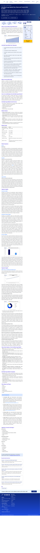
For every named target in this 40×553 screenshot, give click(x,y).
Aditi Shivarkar (7, 15)
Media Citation (13, 504)
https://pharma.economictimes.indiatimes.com (12, 402)
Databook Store (13, 497)
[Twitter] (29, 22)
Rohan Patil (33, 14)
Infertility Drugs (4, 488)
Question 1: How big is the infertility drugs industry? (9, 460)
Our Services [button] (20, 1)
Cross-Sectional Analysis (26, 37)
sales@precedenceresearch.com (15, 455)
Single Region (27, 31)
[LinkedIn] (27, 22)
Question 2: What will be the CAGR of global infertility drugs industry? (12, 464)
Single (25, 27)
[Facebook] (30, 22)
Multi (27, 27)
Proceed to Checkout (28, 41)
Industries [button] (15, 1)
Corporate (30, 27)
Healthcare (4, 5)
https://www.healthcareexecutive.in (10, 410)
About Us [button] (33, 1)
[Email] (24, 23)
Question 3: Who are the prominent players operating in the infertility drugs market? (12, 470)
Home (4, 1)
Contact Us (37, 2)
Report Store (7, 2)
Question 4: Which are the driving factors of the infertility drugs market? (11, 477)
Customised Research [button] (27, 1)
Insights (12, 500)
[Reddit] (25, 23)
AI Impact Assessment (11, 2)
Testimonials (12, 503)
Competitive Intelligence (26, 34)
